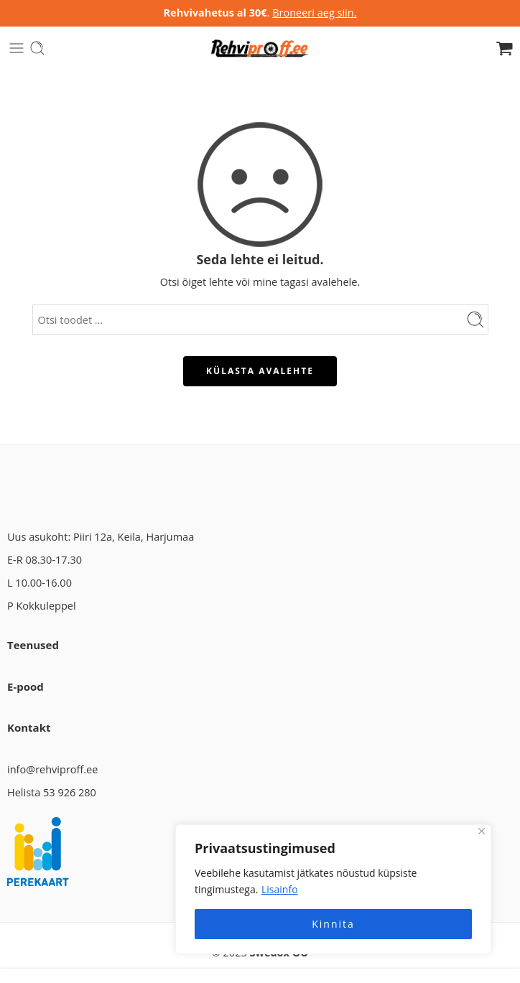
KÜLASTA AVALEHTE (260, 371)
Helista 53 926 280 (51, 792)
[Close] (481, 831)
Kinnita (333, 924)
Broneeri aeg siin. (314, 12)
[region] (333, 889)
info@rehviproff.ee (52, 769)
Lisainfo (279, 889)
